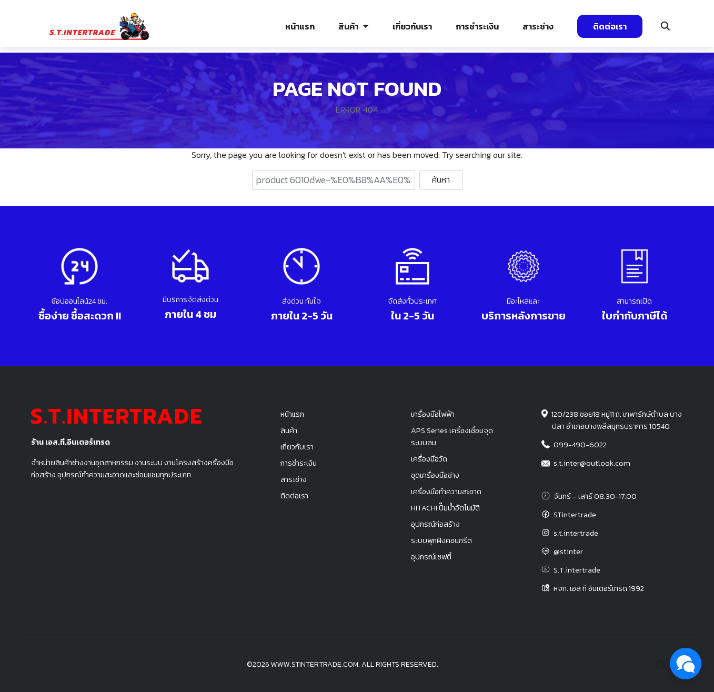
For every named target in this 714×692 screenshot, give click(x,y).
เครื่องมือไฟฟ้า (433, 414)
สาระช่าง (538, 26)
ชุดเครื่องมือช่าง (435, 475)
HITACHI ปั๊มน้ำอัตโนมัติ (445, 508)
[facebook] (660, 664)
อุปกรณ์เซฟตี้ (431, 557)
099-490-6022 (580, 444)
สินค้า (348, 26)
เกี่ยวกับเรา (412, 26)
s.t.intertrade (576, 533)
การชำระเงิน (477, 26)
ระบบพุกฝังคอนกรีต (441, 540)
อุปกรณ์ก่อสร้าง (435, 524)
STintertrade (575, 514)
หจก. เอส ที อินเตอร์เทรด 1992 (599, 588)
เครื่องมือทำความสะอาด (446, 491)
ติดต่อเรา (610, 26)
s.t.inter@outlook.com (592, 463)
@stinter (568, 551)
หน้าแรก (300, 26)
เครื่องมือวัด (429, 459)
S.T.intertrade (577, 570)
